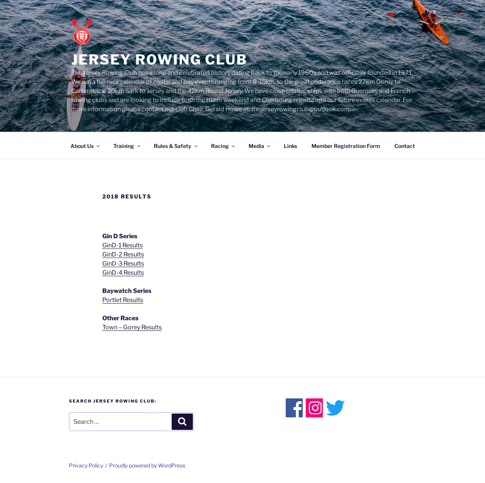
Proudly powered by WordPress (147, 465)
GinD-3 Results (123, 263)
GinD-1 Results (122, 245)
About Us (85, 146)
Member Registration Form (345, 146)
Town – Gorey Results (132, 327)
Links (290, 146)
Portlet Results (122, 300)
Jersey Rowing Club (159, 59)
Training (127, 146)
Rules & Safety (176, 146)
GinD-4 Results (123, 272)
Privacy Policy (86, 465)
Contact (404, 146)
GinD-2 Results (123, 254)
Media (260, 146)
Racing (223, 146)
